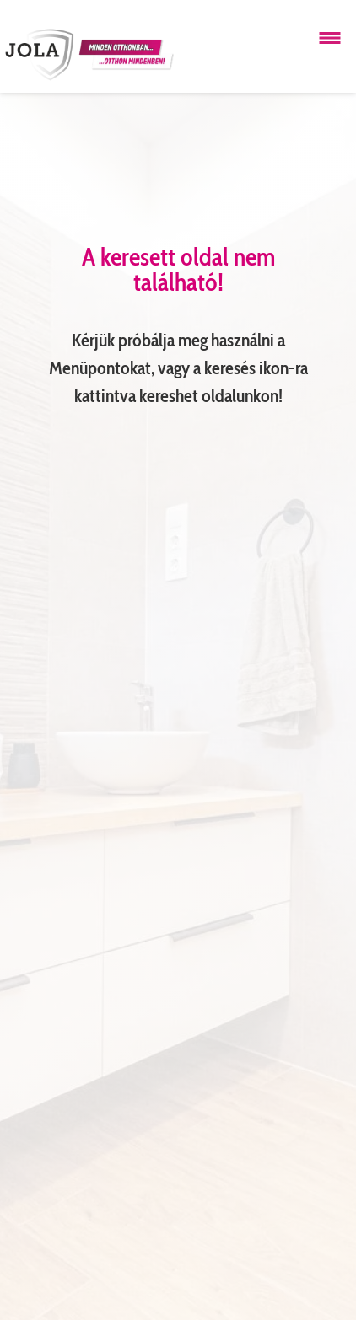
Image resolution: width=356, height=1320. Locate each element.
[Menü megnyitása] (330, 38)
